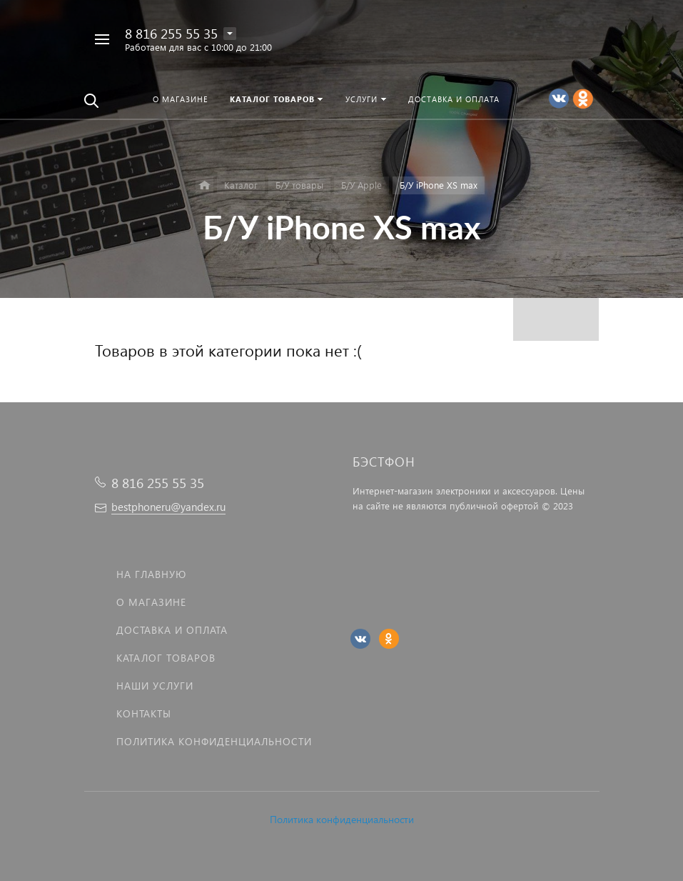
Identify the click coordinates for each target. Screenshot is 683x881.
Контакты (143, 713)
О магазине (151, 602)
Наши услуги (154, 685)
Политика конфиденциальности (342, 819)
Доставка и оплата (172, 630)
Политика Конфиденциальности (214, 741)
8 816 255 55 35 (171, 33)
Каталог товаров (166, 658)
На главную (151, 574)
